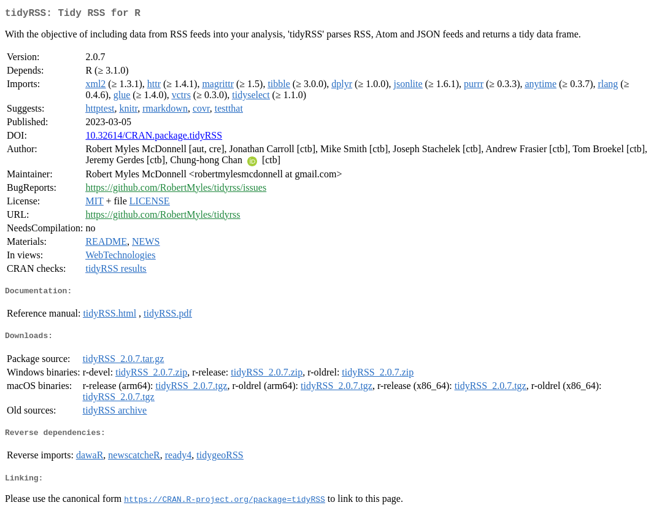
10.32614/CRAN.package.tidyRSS (153, 138)
